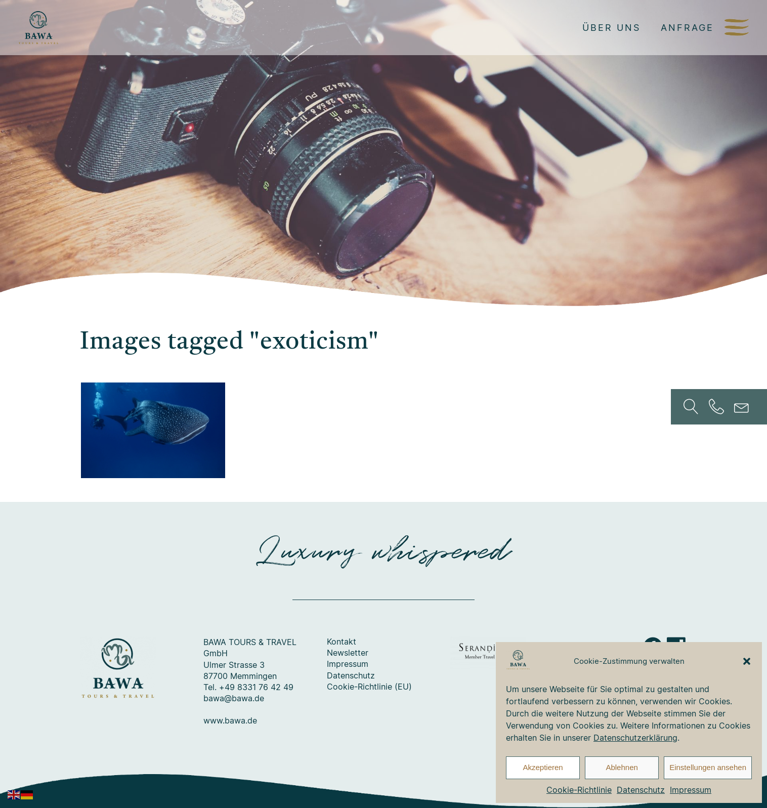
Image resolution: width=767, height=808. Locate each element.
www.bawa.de (230, 721)
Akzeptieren (543, 767)
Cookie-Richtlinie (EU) (369, 687)
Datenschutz (641, 790)
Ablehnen (621, 767)
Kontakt (341, 642)
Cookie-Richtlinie (579, 790)
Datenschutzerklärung (635, 738)
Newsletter (347, 653)
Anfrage (687, 27)
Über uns (611, 27)
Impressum (690, 790)
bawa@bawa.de (233, 699)
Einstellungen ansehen (707, 767)
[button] (747, 661)
